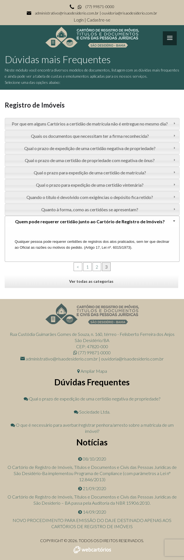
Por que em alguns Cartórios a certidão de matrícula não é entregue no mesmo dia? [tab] (94, 123)
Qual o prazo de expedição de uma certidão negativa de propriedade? (92, 398)
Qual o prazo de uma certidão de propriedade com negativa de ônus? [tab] (100, 160)
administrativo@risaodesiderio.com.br (67, 13)
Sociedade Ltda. (92, 411)
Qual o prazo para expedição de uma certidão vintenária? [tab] (106, 185)
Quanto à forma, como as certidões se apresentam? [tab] (108, 209)
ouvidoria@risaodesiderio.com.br (129, 13)
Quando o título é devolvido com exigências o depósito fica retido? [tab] (101, 197)
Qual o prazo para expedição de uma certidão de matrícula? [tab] (105, 172)
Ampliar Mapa (92, 371)
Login (79, 19)
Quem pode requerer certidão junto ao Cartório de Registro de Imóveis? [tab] (95, 221)
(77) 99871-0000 (95, 6)
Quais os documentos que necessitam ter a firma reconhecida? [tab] (103, 136)
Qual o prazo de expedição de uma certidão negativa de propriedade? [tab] (100, 148)
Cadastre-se (98, 19)
